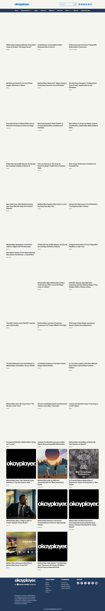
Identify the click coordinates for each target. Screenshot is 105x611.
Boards (76, 10)
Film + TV (48, 586)
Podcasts (48, 590)
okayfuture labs (85, 10)
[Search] (75, 4)
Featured (43, 10)
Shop (16, 10)
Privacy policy (65, 584)
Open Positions (65, 588)
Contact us (64, 583)
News (36, 10)
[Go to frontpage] (22, 4)
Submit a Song (65, 586)
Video (67, 10)
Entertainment (25, 10)
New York (60, 10)
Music (47, 584)
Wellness (51, 10)
